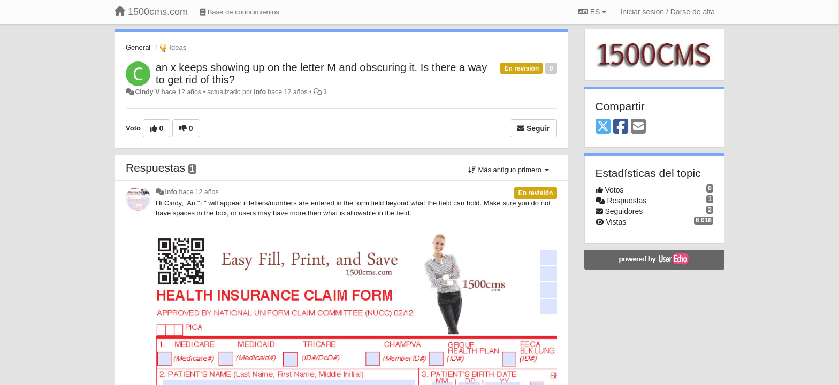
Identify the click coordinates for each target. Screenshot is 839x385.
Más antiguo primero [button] (508, 170)
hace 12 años (199, 192)
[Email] (638, 127)
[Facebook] (620, 127)
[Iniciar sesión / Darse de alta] (667, 12)
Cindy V (147, 92)
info (260, 92)
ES (592, 11)
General (138, 47)
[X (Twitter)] (603, 127)
